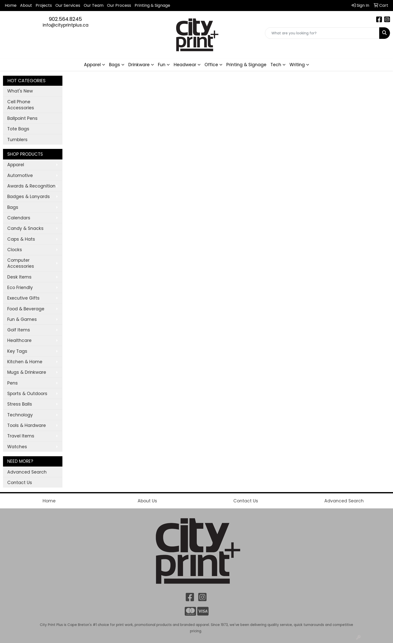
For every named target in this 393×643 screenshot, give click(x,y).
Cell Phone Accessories (20, 105)
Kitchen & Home (24, 362)
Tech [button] (275, 65)
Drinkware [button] (139, 65)
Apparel (15, 165)
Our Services (67, 5)
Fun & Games (22, 319)
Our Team (94, 5)
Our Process (119, 5)
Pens (12, 383)
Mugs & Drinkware (26, 372)
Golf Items (18, 330)
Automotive (20, 175)
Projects (44, 5)
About (26, 5)
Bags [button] (114, 65)
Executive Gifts (23, 298)
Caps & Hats (21, 239)
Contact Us (19, 483)
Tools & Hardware (26, 425)
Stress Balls (19, 404)
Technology (20, 415)
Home (11, 5)
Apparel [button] (92, 65)
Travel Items (20, 436)
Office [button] (211, 65)
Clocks (14, 250)
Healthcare (19, 340)
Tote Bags (18, 129)
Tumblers (17, 140)
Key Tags (17, 351)
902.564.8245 (65, 19)
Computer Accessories (20, 263)
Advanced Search (27, 472)
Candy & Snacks (25, 228)
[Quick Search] (322, 33)
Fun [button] (161, 65)
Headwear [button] (185, 65)
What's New (20, 91)
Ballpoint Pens (22, 118)
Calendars (18, 218)
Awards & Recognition (31, 186)
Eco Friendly (20, 288)
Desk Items (19, 277)
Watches (17, 447)
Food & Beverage (25, 309)
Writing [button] (297, 65)
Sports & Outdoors (27, 394)
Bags (12, 207)
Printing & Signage (246, 65)
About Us (147, 501)
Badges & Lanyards (28, 197)
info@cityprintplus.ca (65, 25)
